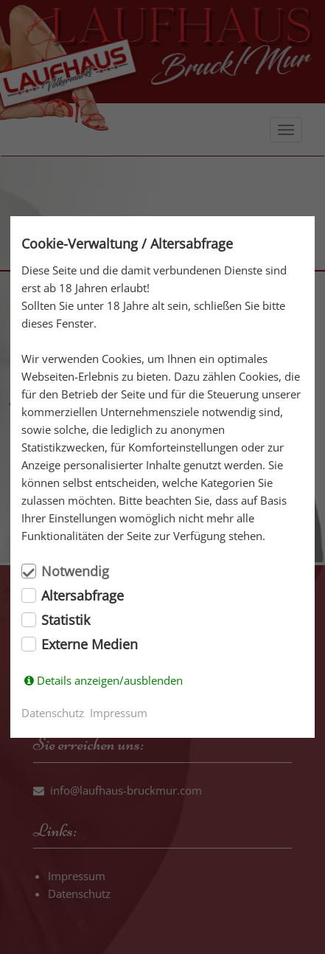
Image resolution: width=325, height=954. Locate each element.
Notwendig (75, 571)
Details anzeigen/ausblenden (110, 680)
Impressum (118, 712)
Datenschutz (52, 712)
